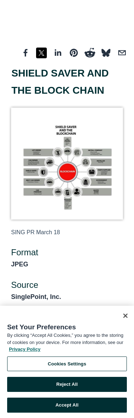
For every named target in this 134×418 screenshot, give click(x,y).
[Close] (125, 317)
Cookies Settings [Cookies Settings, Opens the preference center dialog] (67, 365)
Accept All (66, 406)
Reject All (67, 385)
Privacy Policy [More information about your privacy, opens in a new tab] (24, 350)
